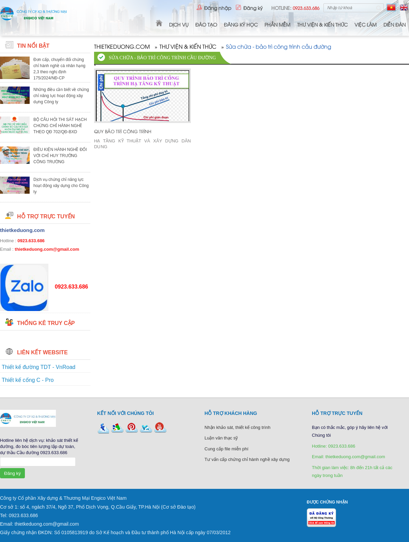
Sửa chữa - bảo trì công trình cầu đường (278, 47)
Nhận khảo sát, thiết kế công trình (237, 427)
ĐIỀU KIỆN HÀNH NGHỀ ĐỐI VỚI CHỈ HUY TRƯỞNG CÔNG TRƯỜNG (60, 155)
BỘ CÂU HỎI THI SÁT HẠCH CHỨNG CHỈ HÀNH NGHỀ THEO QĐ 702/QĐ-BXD (60, 125)
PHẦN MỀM (277, 24)
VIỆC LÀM (365, 24)
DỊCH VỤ (178, 24)
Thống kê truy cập (46, 323)
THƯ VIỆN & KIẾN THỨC (322, 24)
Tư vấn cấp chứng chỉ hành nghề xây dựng (247, 459)
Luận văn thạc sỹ (221, 437)
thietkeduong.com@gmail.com (47, 249)
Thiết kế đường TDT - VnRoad (38, 367)
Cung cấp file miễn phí (226, 448)
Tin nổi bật (33, 46)
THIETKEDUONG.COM (122, 47)
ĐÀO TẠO (206, 24)
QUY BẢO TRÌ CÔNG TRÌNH (122, 131)
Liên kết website (42, 352)
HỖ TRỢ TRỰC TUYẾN (46, 216)
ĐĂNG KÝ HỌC (241, 24)
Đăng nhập (217, 7)
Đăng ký (253, 7)
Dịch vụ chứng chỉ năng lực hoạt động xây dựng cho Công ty (61, 185)
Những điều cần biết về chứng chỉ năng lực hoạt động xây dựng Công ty (61, 95)
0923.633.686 (31, 240)
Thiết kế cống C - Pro (28, 380)
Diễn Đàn (394, 24)
